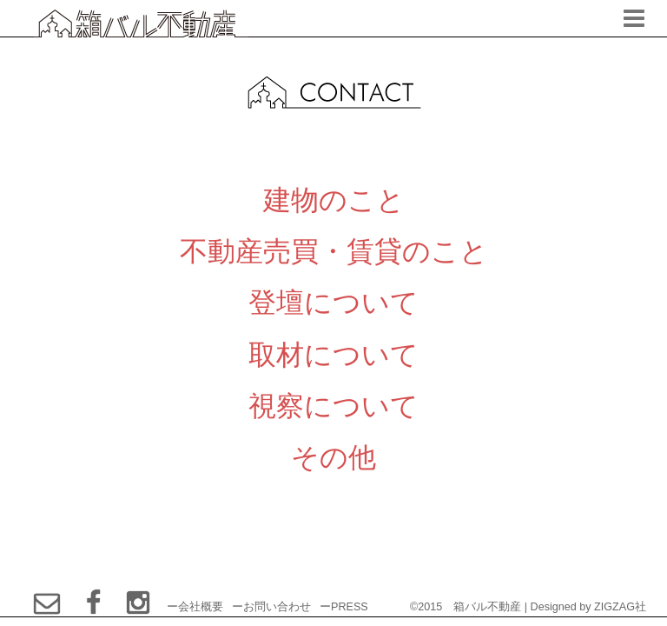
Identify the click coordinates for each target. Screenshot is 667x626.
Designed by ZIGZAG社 (588, 607)
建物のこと (334, 199)
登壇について (333, 302)
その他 (333, 457)
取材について (333, 354)
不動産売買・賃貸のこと (334, 251)
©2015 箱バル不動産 (465, 607)
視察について (333, 406)
